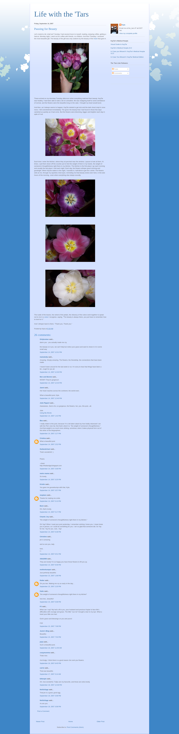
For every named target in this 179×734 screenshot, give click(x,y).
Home (70, 721)
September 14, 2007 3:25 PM (50, 479)
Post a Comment (43, 711)
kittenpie (43, 679)
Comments (117, 73)
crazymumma (45, 653)
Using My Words (46, 413)
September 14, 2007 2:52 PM (50, 444)
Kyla (123, 25)
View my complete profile (128, 33)
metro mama (44, 473)
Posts (115, 69)
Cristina (43, 438)
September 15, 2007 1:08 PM (50, 576)
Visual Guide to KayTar (119, 44)
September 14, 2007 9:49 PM (50, 565)
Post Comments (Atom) (75, 727)
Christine (43, 537)
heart (95, 39)
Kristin (42, 484)
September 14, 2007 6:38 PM (50, 532)
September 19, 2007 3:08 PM (50, 696)
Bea (41, 421)
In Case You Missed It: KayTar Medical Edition (127, 57)
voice (46, 317)
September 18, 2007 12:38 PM (51, 685)
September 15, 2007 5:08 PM (50, 602)
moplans (43, 495)
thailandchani (45, 449)
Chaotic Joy (44, 517)
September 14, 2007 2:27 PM (50, 433)
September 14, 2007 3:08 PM (50, 469)
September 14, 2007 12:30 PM (51, 372)
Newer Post (40, 721)
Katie (42, 591)
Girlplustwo (44, 339)
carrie (42, 668)
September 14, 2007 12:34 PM (51, 383)
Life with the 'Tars (61, 14)
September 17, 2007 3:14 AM (50, 674)
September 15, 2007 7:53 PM (50, 637)
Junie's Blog (44, 631)
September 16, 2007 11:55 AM (51, 648)
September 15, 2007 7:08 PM (50, 626)
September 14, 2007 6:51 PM (50, 554)
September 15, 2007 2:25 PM (50, 586)
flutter (42, 580)
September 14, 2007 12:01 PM (51, 352)
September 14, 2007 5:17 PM (50, 512)
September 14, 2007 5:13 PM (50, 501)
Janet (42, 388)
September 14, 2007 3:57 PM (50, 490)
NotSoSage (44, 689)
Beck (42, 506)
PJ (41, 606)
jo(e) (41, 642)
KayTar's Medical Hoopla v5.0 (121, 48)
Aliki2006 (43, 559)
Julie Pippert (44, 403)
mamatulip (44, 357)
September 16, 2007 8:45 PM (50, 663)
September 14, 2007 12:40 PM (51, 398)
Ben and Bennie (46, 377)
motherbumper (45, 569)
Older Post (100, 721)
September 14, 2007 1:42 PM (50, 416)
